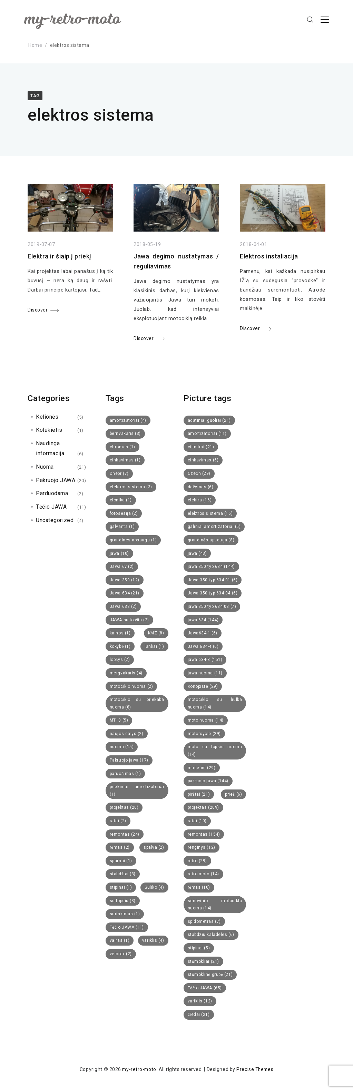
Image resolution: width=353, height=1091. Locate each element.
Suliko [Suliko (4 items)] (154, 887)
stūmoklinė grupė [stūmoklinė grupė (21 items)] (210, 974)
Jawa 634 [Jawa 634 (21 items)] (124, 593)
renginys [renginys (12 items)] (201, 847)
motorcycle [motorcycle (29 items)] (204, 733)
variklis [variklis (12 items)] (200, 1001)
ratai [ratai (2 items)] (118, 820)
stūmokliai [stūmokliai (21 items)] (203, 961)
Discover (38, 310)
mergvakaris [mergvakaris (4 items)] (126, 673)
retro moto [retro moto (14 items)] (203, 873)
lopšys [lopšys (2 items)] (120, 659)
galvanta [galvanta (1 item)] (122, 526)
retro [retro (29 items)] (197, 860)
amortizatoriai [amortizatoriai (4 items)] (128, 420)
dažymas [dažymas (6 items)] (201, 487)
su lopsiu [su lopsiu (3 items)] (123, 900)
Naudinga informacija (50, 448)
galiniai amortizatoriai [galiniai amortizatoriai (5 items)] (214, 526)
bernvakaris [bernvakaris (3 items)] (125, 433)
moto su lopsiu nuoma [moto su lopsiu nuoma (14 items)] (215, 750)
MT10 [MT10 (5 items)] (119, 720)
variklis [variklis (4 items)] (153, 940)
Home (35, 45)
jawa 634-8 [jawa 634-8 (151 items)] (205, 659)
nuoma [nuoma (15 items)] (122, 746)
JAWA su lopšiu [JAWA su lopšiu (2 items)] (129, 620)
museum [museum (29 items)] (202, 767)
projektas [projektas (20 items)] (124, 807)
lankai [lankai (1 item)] (154, 646)
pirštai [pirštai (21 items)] (199, 794)
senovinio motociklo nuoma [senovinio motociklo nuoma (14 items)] (215, 904)
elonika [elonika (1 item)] (121, 500)
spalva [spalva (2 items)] (154, 847)
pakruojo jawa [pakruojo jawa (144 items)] (208, 780)
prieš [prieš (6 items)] (233, 794)
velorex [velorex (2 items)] (121, 953)
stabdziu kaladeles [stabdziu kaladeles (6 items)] (211, 934)
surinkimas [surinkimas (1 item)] (125, 913)
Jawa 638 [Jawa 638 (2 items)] (123, 606)
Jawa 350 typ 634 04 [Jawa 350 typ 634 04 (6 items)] (213, 593)
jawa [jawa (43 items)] (197, 553)
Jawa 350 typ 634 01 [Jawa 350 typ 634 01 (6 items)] (213, 580)
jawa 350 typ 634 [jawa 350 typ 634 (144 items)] (211, 566)
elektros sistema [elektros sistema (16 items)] (210, 513)
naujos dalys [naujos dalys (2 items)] (127, 733)
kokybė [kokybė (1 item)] (120, 646)
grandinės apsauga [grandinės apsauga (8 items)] (211, 540)
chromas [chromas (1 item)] (122, 447)
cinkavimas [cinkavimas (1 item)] (125, 460)
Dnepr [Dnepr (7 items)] (119, 473)
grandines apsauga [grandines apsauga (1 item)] (133, 540)
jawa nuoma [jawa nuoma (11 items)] (205, 673)
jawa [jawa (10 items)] (119, 553)
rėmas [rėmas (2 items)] (120, 847)
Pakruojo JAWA (55, 480)
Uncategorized (54, 520)
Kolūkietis (49, 430)
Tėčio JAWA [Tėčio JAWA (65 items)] (205, 988)
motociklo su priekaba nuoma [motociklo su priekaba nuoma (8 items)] (137, 703)
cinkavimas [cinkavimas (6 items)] (203, 460)
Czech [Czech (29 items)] (199, 473)
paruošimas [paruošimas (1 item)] (125, 773)
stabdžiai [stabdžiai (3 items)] (123, 873)
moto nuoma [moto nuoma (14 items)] (206, 720)
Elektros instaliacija (269, 257)
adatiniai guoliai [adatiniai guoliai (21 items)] (209, 420)
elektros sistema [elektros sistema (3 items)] (131, 487)
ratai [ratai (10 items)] (197, 820)
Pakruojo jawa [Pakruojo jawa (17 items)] (129, 760)
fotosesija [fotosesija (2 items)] (124, 513)
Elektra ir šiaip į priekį (59, 256)
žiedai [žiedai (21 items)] (199, 1014)
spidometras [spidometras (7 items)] (204, 921)
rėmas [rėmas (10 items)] (199, 887)
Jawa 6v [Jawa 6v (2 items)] (122, 566)
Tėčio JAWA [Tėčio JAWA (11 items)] (127, 927)
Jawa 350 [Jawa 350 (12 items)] (124, 580)
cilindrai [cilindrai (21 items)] (201, 447)
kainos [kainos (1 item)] (120, 633)
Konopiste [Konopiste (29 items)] (203, 686)
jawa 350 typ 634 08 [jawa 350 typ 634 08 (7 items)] (212, 606)
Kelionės (47, 417)
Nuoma (45, 466)
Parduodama (52, 493)
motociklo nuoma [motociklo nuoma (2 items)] (131, 686)
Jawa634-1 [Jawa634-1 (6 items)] (202, 633)
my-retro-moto (138, 1069)
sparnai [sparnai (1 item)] (121, 860)
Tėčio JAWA (51, 506)
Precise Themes (255, 1069)
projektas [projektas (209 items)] (203, 807)
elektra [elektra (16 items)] (200, 500)
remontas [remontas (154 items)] (204, 834)
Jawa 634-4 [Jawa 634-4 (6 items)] (203, 646)
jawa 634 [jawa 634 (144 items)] (203, 620)
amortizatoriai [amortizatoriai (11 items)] (207, 433)
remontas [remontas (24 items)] (124, 834)
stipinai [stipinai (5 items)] (199, 948)
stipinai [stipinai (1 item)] (121, 887)
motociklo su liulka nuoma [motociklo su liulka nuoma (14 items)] (215, 703)
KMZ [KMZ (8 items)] (156, 633)
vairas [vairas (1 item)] (120, 940)
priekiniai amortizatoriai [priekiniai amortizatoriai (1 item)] (137, 790)
